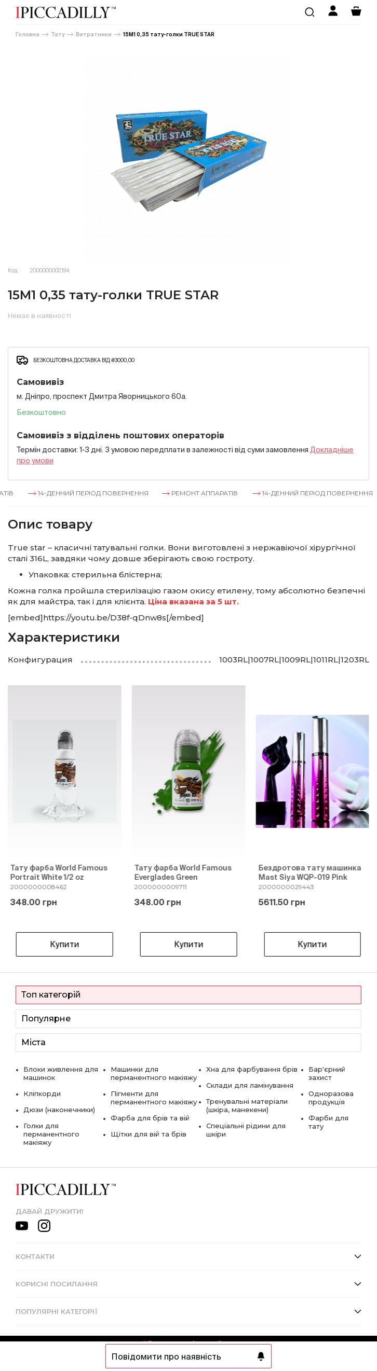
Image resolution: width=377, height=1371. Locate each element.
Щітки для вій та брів (148, 1134)
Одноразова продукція (331, 1097)
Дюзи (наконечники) (59, 1109)
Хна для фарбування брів (252, 1069)
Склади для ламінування (249, 1085)
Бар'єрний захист (326, 1073)
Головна (27, 34)
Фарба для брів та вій (150, 1118)
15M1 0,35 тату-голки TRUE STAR (168, 34)
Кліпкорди (42, 1093)
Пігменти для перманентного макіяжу (154, 1097)
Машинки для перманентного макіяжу (154, 1073)
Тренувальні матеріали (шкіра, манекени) (247, 1105)
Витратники (94, 34)
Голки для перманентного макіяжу (51, 1133)
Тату (57, 34)
